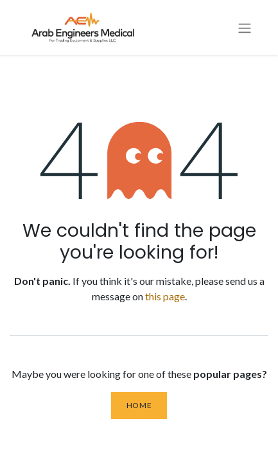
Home (139, 405)
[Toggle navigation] (244, 27)
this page (165, 296)
